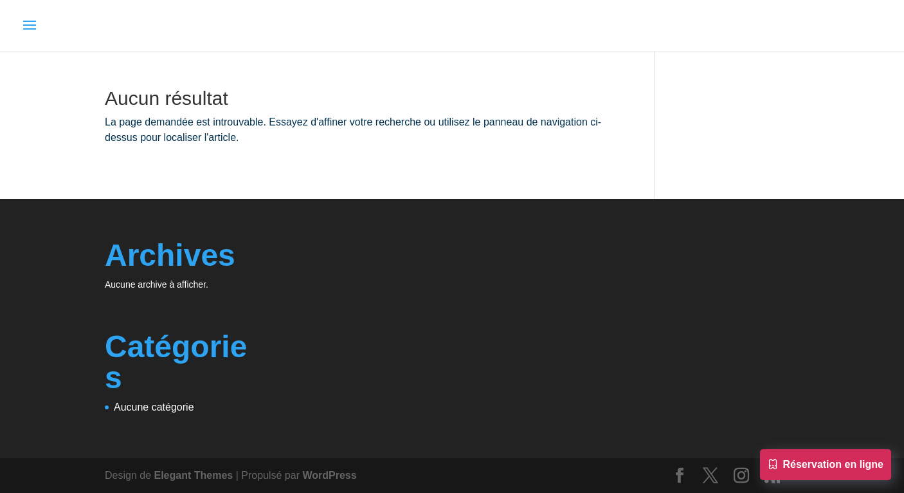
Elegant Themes (193, 475)
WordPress (329, 475)
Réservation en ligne (826, 466)
